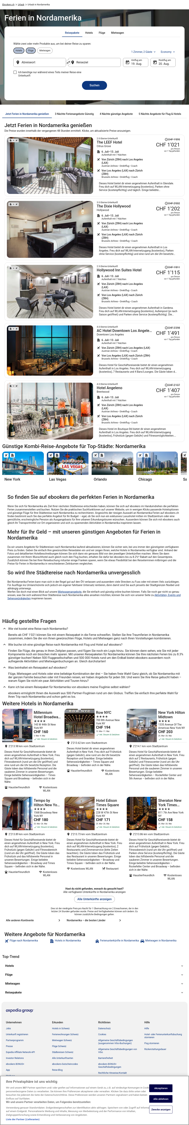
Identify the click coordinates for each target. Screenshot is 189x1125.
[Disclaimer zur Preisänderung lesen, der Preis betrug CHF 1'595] (172, 139)
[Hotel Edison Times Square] (94, 840)
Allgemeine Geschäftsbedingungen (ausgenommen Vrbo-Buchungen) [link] (115, 1042)
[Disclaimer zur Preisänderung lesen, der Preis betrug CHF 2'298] (172, 327)
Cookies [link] (102, 1034)
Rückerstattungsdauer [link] (155, 1049)
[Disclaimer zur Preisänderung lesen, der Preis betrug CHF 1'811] (172, 267)
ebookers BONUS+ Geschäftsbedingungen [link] (109, 1065)
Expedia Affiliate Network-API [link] (20, 1052)
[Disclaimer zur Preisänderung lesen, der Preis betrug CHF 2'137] (172, 385)
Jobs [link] (8, 1028)
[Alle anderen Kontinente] (34, 920)
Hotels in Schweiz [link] (61, 1028)
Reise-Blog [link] (57, 1070)
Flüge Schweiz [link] (59, 1046)
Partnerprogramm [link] (15, 1040)
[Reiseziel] (94, 62)
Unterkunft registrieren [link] (17, 1034)
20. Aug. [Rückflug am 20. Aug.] (164, 64)
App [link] (8, 1070)
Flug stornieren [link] (151, 1043)
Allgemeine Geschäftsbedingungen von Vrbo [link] (117, 1051)
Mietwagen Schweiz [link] (62, 1040)
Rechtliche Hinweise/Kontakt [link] (112, 1073)
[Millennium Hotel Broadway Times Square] (32, 752)
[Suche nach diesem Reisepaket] (138, 165)
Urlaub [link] (21, 4)
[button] (94, 966)
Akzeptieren (160, 1090)
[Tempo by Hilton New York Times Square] (32, 840)
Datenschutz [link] (104, 1028)
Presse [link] (9, 1046)
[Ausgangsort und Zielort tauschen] (68, 62)
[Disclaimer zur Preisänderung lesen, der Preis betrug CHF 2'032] (172, 203)
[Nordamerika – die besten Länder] (94, 920)
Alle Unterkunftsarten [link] (62, 1058)
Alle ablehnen (161, 1101)
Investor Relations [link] (15, 1058)
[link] (26, 941)
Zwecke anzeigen (161, 1112)
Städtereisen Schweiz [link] (62, 1052)
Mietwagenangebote (69, 591)
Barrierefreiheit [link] (105, 1058)
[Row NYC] (94, 752)
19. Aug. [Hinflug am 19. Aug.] (136, 64)
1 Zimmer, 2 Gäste (143, 52)
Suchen (94, 85)
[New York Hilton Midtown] (157, 752)
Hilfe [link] (146, 1028)
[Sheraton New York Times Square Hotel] (157, 840)
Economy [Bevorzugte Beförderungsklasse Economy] (168, 52)
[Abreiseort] (39, 62)
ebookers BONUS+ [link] (15, 1064)
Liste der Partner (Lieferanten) (23, 1122)
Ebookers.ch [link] (8, 4)
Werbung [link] (10, 1076)
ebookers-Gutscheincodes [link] (65, 1064)
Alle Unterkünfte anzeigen (94, 899)
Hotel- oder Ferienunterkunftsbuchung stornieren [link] (163, 1036)
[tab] (72, 33)
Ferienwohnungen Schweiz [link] (65, 1034)
